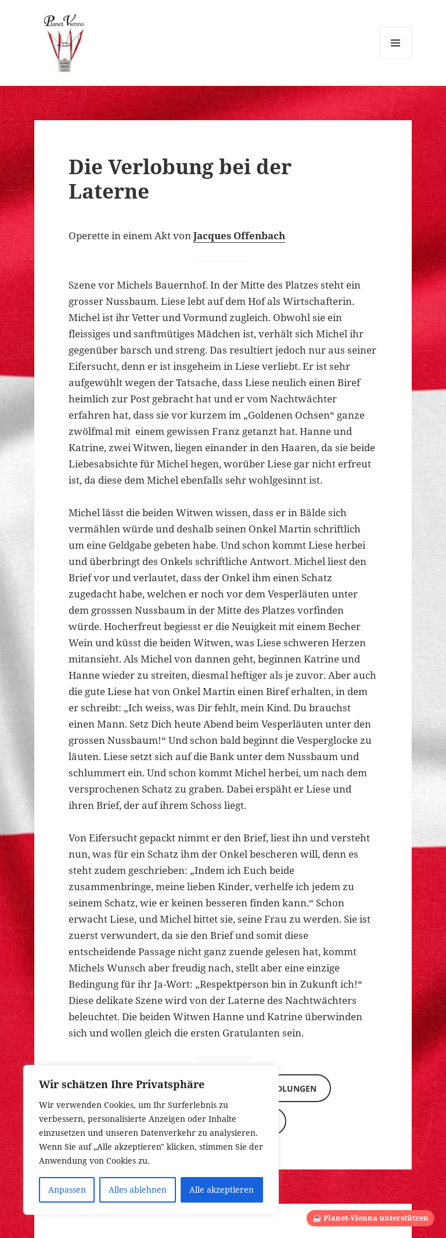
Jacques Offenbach (239, 235)
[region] (151, 1140)
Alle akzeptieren (221, 1189)
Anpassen (67, 1189)
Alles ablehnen (138, 1189)
